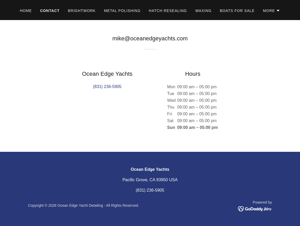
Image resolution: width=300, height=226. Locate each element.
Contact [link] (49, 11)
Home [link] (26, 11)
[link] (255, 208)
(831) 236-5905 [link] (107, 86)
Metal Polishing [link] (122, 11)
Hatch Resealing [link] (168, 11)
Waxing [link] (203, 11)
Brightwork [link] (81, 11)
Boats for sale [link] (237, 11)
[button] (271, 11)
